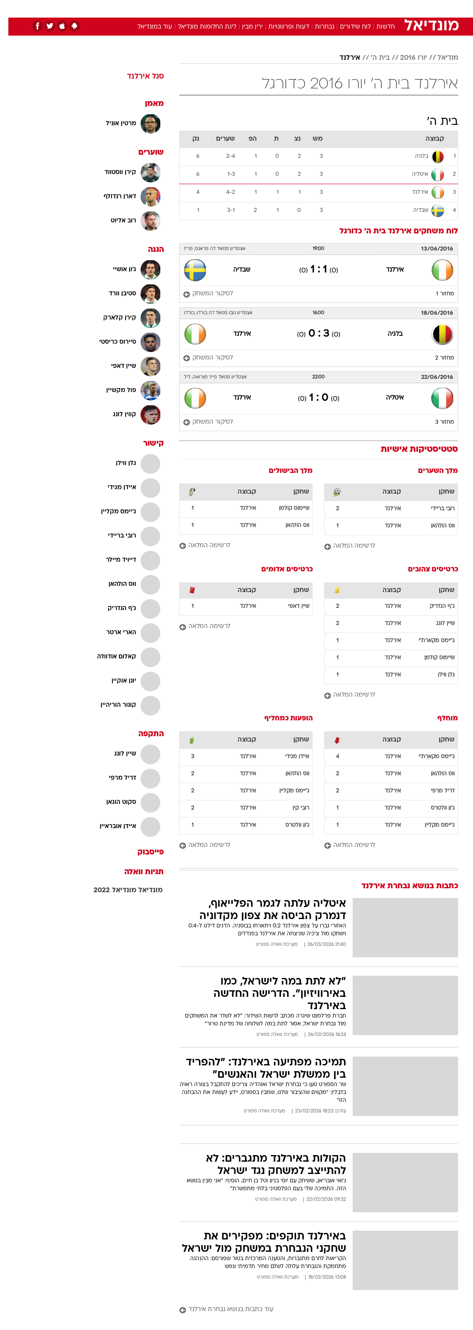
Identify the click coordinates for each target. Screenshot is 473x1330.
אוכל (253, 8)
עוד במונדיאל (146, 27)
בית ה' (371, 58)
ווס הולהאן (434, 526)
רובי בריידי (434, 509)
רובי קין (292, 808)
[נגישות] (12, 8)
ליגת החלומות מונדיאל (199, 27)
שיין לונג (437, 623)
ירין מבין (244, 27)
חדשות (377, 8)
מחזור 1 (437, 294)
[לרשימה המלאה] (383, 546)
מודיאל (439, 58)
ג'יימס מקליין (431, 825)
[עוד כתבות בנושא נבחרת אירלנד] (310, 1310)
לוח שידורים (347, 27)
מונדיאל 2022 (106, 890)
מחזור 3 (436, 422)
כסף (274, 8)
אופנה (139, 8)
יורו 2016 (405, 58)
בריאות (227, 8)
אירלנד (341, 58)
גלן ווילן (438, 675)
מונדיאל (142, 890)
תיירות (199, 8)
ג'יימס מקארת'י (428, 640)
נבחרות (316, 27)
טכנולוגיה (169, 8)
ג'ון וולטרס (434, 808)
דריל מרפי (434, 791)
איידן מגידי (289, 756)
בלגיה (386, 334)
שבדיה (233, 270)
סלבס (297, 8)
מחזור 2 (436, 358)
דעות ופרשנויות (280, 27)
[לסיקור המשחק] (199, 294)
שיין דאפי (290, 606)
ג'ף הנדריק (433, 606)
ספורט (349, 8)
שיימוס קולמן (286, 508)
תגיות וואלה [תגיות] (135, 872)
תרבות (323, 8)
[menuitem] (371, 8)
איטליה (386, 398)
